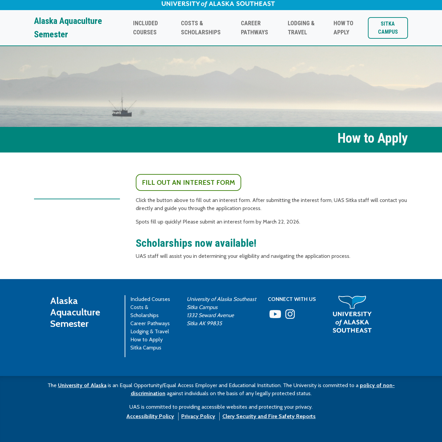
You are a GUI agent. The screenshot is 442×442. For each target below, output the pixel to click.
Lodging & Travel (301, 27)
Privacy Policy (198, 416)
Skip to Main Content (28, 6)
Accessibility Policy (150, 416)
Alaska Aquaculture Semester (68, 27)
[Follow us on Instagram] (290, 316)
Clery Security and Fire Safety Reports (269, 416)
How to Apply (343, 27)
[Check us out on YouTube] (275, 316)
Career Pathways (254, 27)
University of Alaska (82, 385)
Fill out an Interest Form (188, 182)
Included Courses (145, 27)
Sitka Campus (388, 28)
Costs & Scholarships (201, 27)
